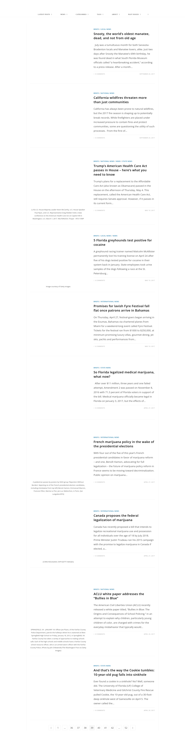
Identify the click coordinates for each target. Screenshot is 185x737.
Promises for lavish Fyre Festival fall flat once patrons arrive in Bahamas (122, 308)
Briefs (96, 29)
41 (105, 728)
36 (71, 728)
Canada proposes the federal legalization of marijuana (116, 518)
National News (107, 93)
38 (85, 728)
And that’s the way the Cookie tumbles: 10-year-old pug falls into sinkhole (124, 672)
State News (127, 161)
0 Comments (100, 74)
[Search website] (148, 14)
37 (78, 728)
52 (126, 728)
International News (110, 302)
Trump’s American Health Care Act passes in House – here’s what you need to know (120, 170)
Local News (106, 29)
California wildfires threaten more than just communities (120, 100)
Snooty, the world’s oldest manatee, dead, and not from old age (122, 36)
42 (112, 728)
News (118, 161)
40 (99, 728)
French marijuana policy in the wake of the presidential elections (124, 444)
